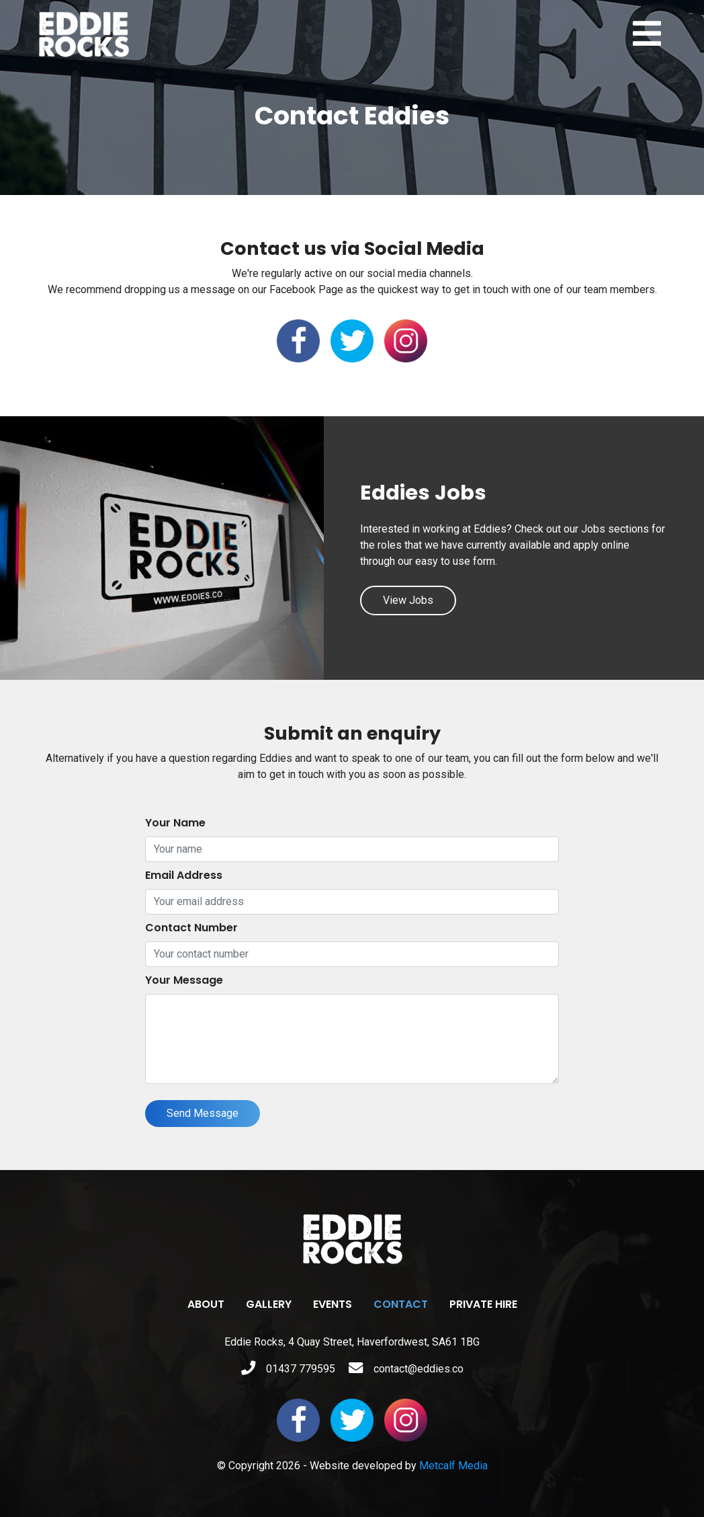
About (205, 1304)
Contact (400, 1304)
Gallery (269, 1304)
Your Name (175, 822)
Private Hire (483, 1304)
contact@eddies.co (406, 1368)
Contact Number (191, 927)
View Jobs (408, 600)
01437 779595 (288, 1368)
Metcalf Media (453, 1465)
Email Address (183, 875)
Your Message (184, 980)
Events (332, 1304)
